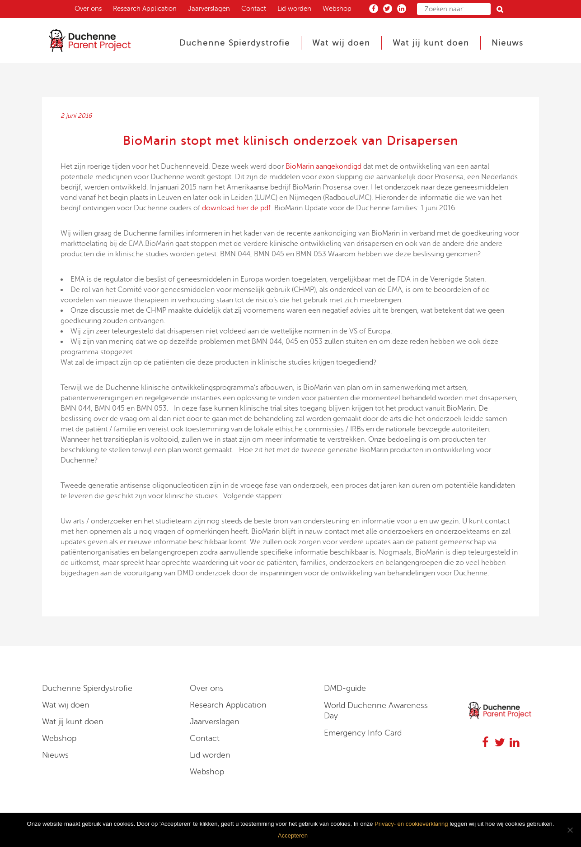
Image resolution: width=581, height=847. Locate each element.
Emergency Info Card (363, 732)
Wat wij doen (65, 704)
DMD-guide (345, 688)
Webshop (337, 9)
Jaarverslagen (209, 9)
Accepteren (293, 835)
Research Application (145, 9)
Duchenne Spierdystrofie (87, 688)
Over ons (88, 9)
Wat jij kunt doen (72, 721)
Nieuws (55, 754)
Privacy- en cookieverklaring (411, 823)
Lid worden (294, 9)
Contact (253, 9)
